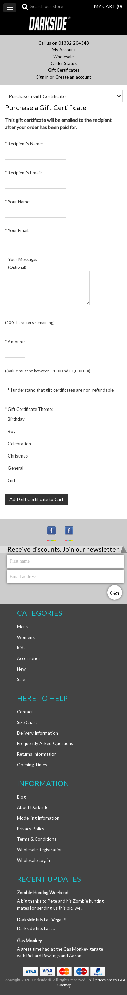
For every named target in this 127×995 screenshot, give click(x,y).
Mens (22, 626)
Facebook (72, 533)
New (21, 669)
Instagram (54, 533)
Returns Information (37, 754)
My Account (64, 49)
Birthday (16, 419)
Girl (11, 480)
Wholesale (63, 56)
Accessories (28, 658)
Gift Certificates (63, 70)
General (15, 468)
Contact (25, 712)
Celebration (19, 443)
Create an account (73, 77)
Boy (11, 431)
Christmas (17, 456)
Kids (21, 648)
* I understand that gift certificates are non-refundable (60, 390)
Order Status (64, 63)
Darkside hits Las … (36, 928)
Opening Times (32, 764)
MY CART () (108, 6)
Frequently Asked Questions (45, 743)
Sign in (42, 77)
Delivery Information (37, 733)
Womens (26, 637)
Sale (21, 679)
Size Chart (27, 722)
